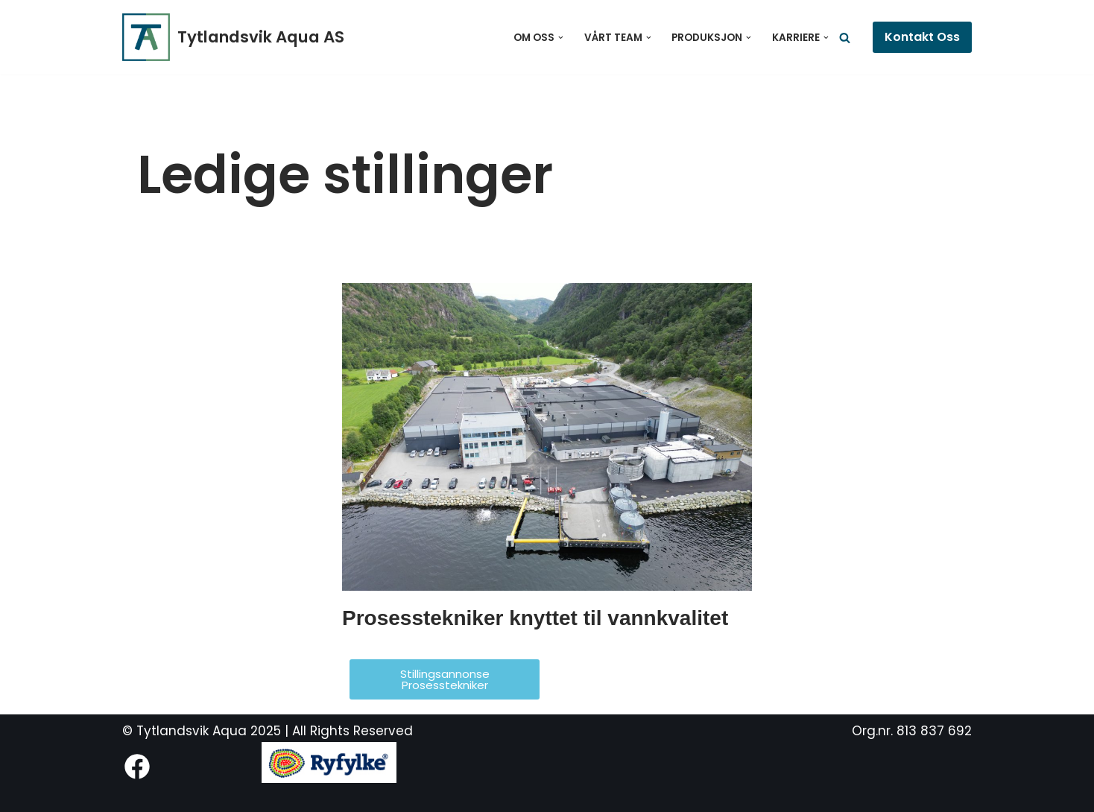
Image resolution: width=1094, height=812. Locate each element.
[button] (560, 37)
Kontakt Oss (922, 36)
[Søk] (844, 37)
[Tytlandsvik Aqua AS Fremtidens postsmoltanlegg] (233, 37)
